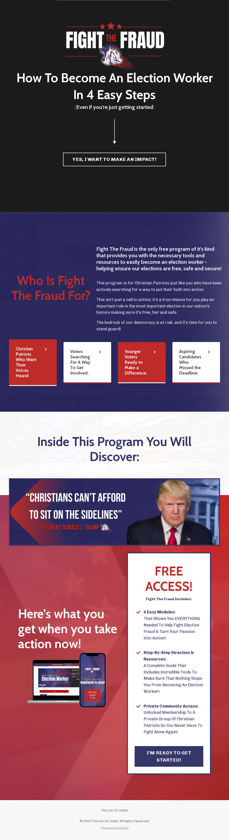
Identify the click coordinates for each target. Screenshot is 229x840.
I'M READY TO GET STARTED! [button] (169, 756)
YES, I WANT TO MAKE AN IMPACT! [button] (114, 159)
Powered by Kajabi (115, 828)
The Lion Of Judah (114, 810)
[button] (114, 158)
